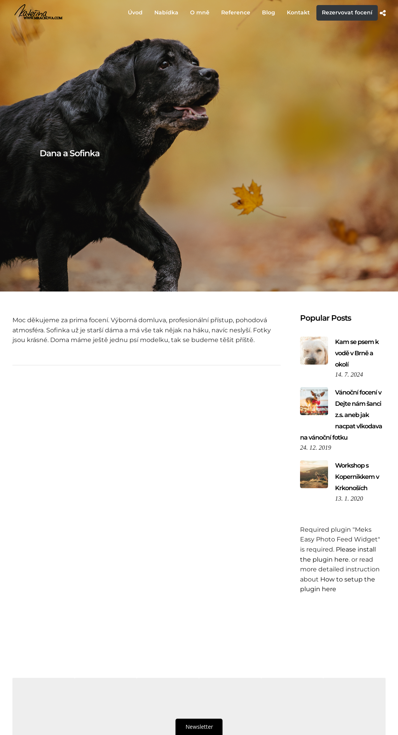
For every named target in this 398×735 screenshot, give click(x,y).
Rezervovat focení (347, 12)
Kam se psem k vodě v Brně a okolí (357, 353)
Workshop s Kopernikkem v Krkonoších (357, 477)
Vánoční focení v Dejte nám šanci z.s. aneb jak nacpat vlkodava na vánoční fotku (341, 415)
